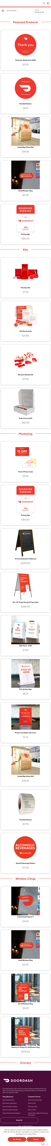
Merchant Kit (25, 288)
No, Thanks (17, 1139)
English (43, 1144)
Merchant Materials (11, 10)
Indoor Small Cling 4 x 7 (25, 917)
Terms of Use (32, 1103)
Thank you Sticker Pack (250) (25, 60)
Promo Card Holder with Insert (25, 733)
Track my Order (32, 1106)
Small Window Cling (25, 191)
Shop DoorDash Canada (10, 1106)
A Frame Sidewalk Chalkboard (25, 559)
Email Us (19, 1120)
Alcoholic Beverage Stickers (25, 863)
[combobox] (44, 1144)
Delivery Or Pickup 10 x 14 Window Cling (25, 1047)
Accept (35, 1139)
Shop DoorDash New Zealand (11, 1113)
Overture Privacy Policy (35, 1100)
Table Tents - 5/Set (25, 646)
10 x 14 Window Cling (25, 1004)
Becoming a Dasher (8, 1100)
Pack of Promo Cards (25, 472)
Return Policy (32, 1110)
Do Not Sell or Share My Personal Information (38, 1114)
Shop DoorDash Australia (10, 1110)
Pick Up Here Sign (25, 689)
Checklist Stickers (25, 820)
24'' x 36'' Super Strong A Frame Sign (26, 602)
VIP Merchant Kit (25, 331)
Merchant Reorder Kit (25, 375)
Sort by (37, 10)
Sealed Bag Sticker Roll (25, 147)
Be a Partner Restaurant (10, 1103)
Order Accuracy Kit (25, 418)
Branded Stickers (25, 104)
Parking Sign (25, 234)
